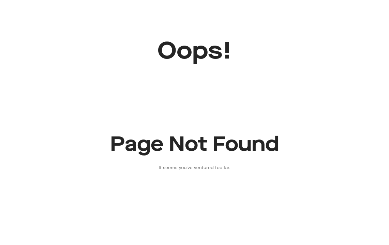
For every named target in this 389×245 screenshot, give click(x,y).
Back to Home (194, 195)
